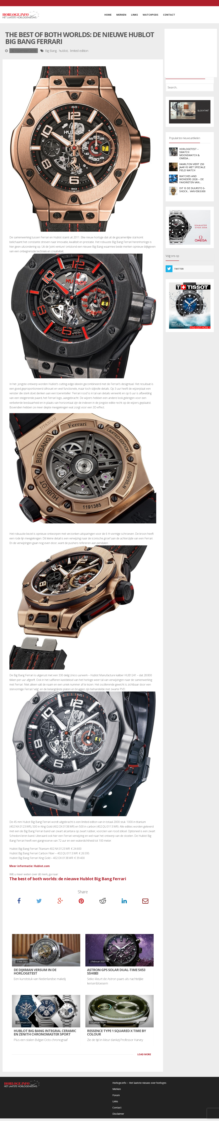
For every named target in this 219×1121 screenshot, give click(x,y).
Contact (116, 1107)
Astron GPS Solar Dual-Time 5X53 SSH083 (116, 971)
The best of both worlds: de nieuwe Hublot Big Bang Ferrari (67, 878)
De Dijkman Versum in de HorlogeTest (35, 971)
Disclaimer (118, 1113)
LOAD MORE (144, 1054)
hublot (63, 51)
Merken (116, 1089)
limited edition (79, 51)
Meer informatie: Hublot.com (29, 866)
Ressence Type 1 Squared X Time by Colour (116, 1032)
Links (115, 1101)
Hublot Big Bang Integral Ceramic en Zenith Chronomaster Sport (45, 1032)
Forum (116, 1095)
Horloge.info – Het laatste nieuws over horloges (139, 1082)
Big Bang (50, 51)
